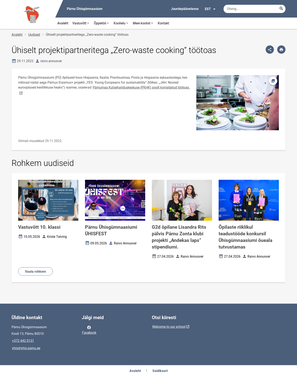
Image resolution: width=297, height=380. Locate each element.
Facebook (89, 330)
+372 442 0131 (23, 341)
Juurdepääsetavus (185, 9)
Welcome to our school (168, 327)
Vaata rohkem (35, 271)
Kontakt (163, 23)
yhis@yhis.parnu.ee (26, 348)
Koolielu (121, 23)
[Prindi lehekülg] (281, 49)
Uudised (34, 35)
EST (210, 9)
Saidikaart (160, 371)
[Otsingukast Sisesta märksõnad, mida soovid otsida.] (254, 9)
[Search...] (281, 8)
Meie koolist (143, 23)
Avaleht (62, 23)
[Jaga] (270, 49)
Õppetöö (102, 23)
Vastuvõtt (81, 23)
